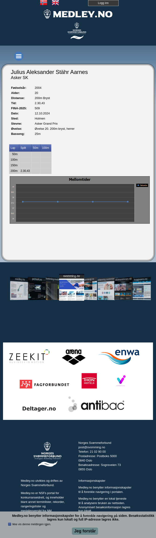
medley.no (20, 279)
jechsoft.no (37, 279)
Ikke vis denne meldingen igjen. (31, 524)
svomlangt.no (89, 279)
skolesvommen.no (123, 279)
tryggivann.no (140, 279)
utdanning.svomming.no (106, 279)
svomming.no (71, 275)
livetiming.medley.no (54, 279)
